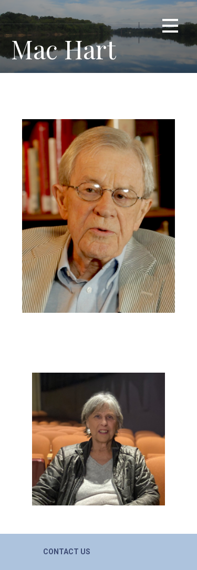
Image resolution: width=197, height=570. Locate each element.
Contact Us (66, 551)
